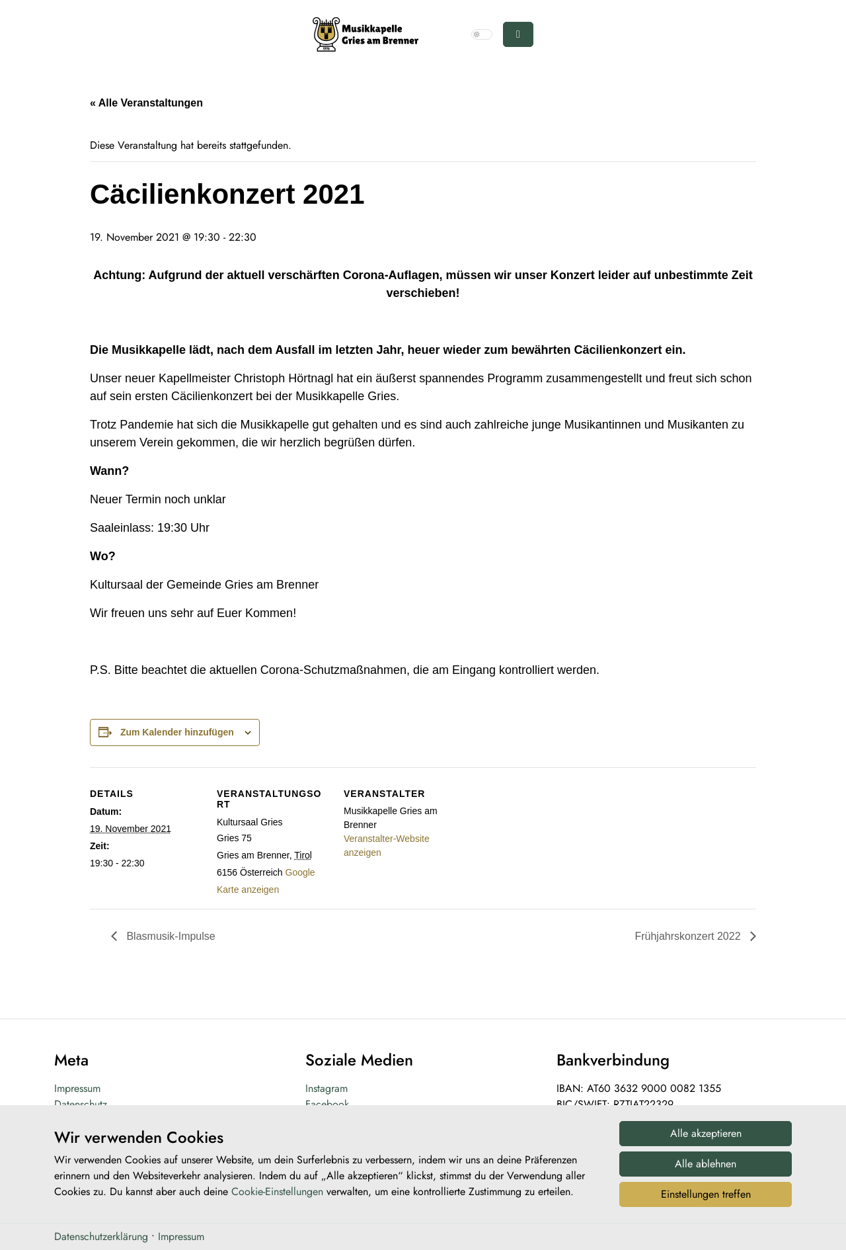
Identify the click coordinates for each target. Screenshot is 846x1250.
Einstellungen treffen (706, 1197)
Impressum (77, 1088)
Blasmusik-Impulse (169, 936)
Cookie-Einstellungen (277, 1195)
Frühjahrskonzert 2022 (689, 936)
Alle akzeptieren (706, 1136)
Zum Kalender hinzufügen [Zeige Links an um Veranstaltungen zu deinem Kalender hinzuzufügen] (177, 732)
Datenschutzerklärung (101, 1239)
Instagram (326, 1088)
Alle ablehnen (705, 1167)
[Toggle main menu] (518, 34)
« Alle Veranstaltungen (146, 102)
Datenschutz (80, 1104)
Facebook (327, 1104)
